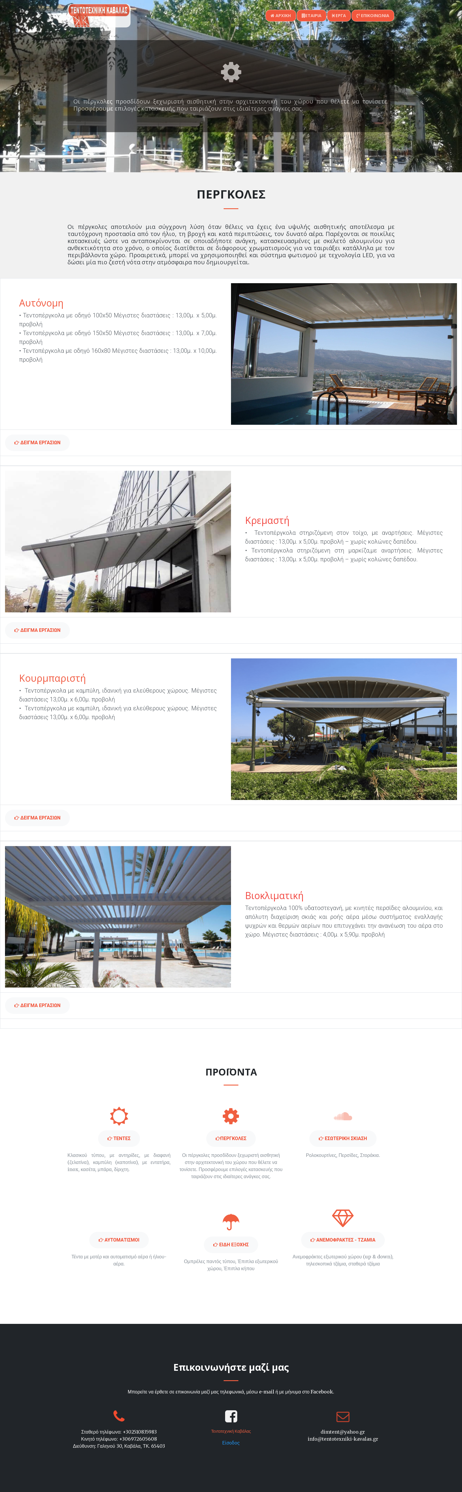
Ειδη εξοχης (231, 1244)
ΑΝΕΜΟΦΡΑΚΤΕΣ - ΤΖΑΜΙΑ (343, 1240)
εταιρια (311, 15)
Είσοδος (231, 1443)
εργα (339, 15)
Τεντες (119, 1138)
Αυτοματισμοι (119, 1240)
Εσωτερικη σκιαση (343, 1138)
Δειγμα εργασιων (37, 442)
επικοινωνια (373, 15)
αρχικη (280, 15)
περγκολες (231, 1138)
